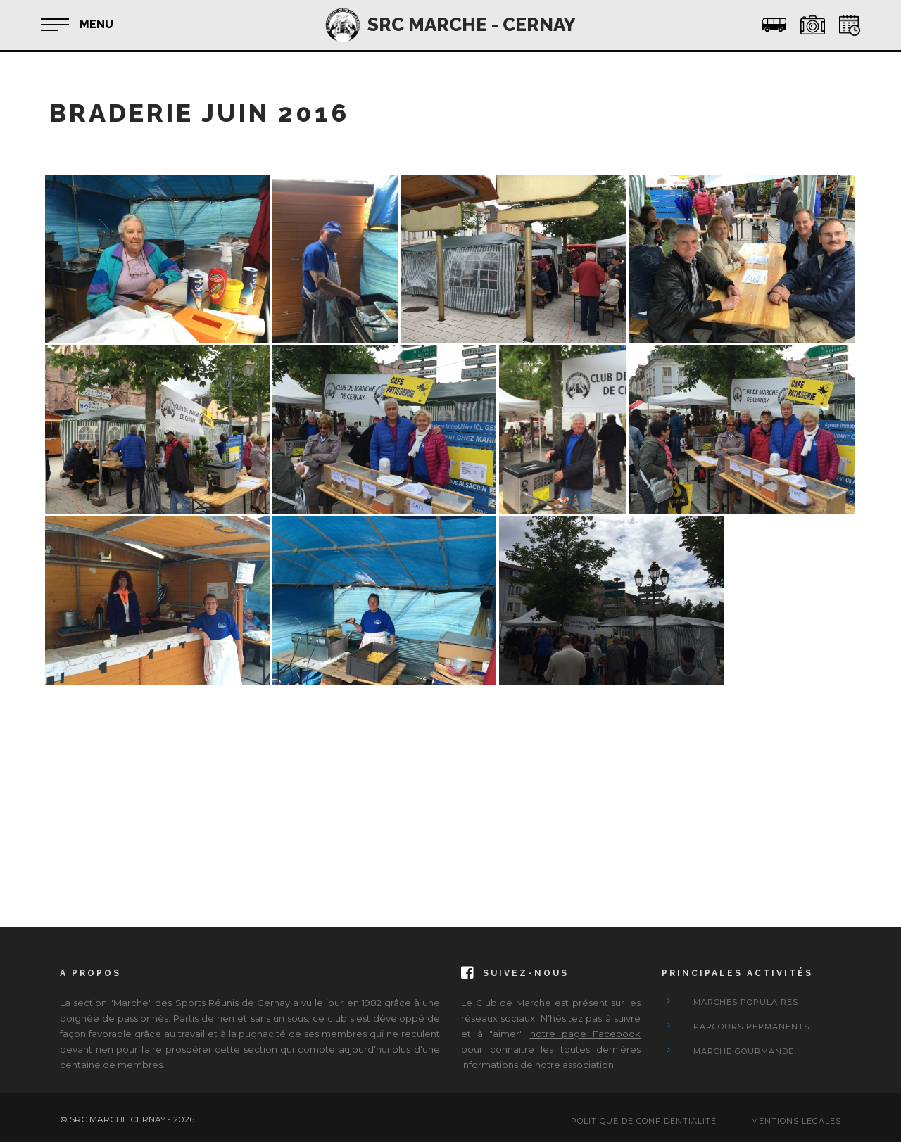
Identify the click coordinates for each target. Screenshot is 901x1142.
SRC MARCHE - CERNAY (471, 24)
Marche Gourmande (743, 1051)
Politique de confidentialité (644, 1121)
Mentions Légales (796, 1121)
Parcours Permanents (751, 1027)
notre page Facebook (585, 1033)
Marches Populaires (745, 1002)
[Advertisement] (450, 785)
